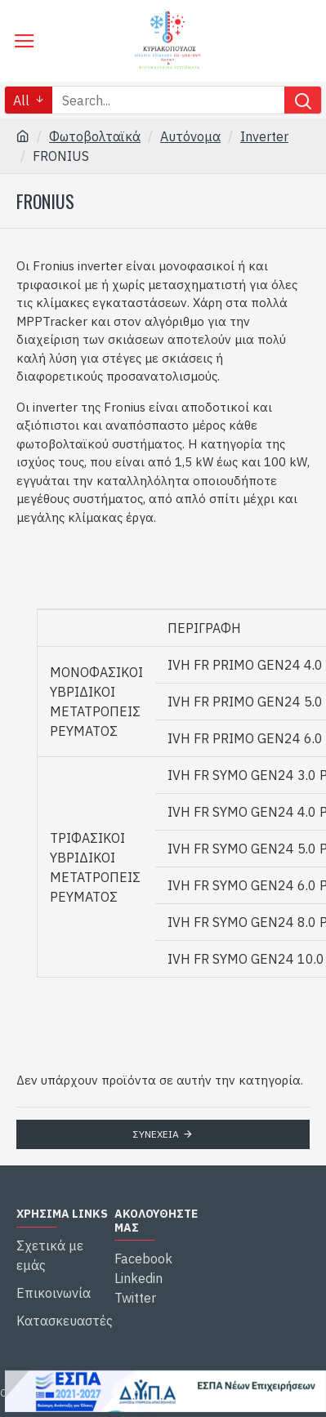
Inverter (264, 136)
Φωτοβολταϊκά (95, 136)
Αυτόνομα (190, 136)
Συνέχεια (156, 1134)
